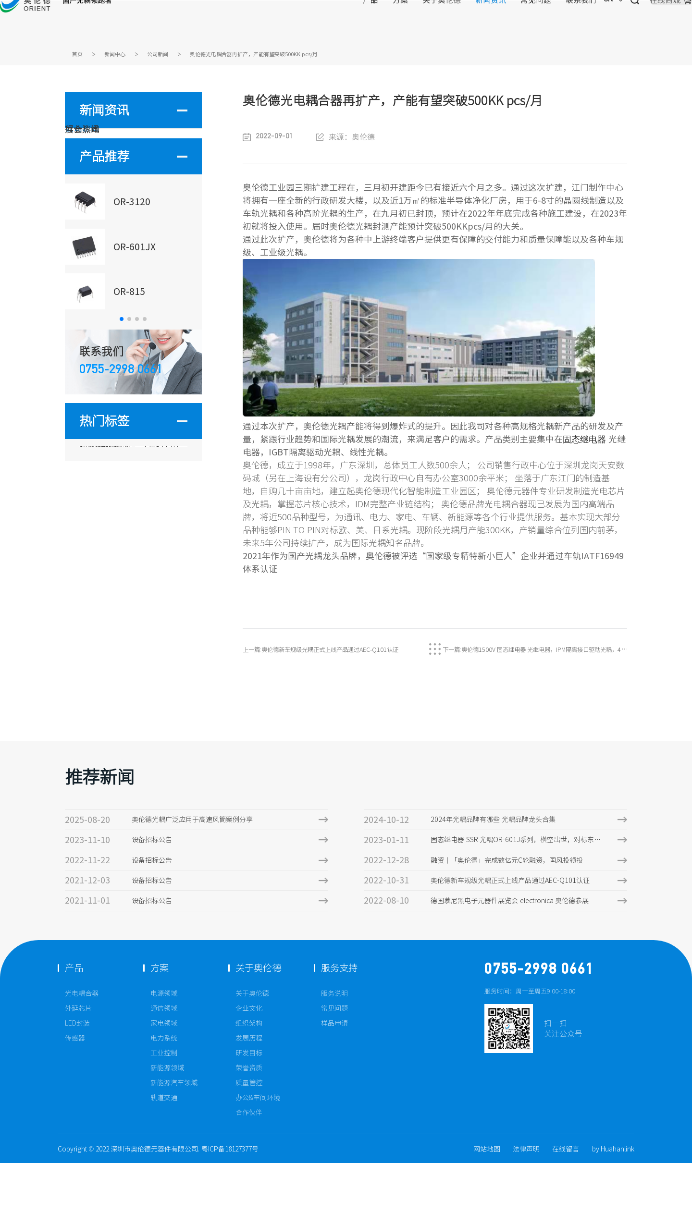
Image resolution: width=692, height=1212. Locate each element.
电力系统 (163, 1087)
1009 (105, 592)
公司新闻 (176, 56)
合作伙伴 (248, 1161)
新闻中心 (124, 56)
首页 (79, 56)
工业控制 (163, 1102)
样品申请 (334, 1072)
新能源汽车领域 (174, 1132)
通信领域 (163, 1057)
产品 (273, 21)
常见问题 (438, 21)
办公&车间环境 (257, 1146)
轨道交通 (163, 1146)
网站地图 (486, 1198)
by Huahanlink (613, 1198)
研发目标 (248, 1102)
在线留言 (565, 1198)
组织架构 (248, 1072)
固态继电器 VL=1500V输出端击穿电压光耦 (105, 546)
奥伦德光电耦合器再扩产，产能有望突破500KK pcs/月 (307, 56)
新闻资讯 (393, 21)
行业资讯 (96, 173)
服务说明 (334, 1042)
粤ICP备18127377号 (230, 1198)
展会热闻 (96, 200)
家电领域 (163, 1072)
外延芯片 (78, 1057)
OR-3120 (161, 545)
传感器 (75, 1087)
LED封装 (77, 1072)
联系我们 (484, 21)
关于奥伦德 (344, 21)
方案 (303, 21)
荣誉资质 (248, 1117)
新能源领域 (167, 1117)
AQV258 (105, 568)
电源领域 (163, 1042)
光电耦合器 (82, 1042)
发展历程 (248, 1087)
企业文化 (248, 1057)
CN (522, 21)
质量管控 (248, 1132)
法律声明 (526, 1198)
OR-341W (161, 568)
